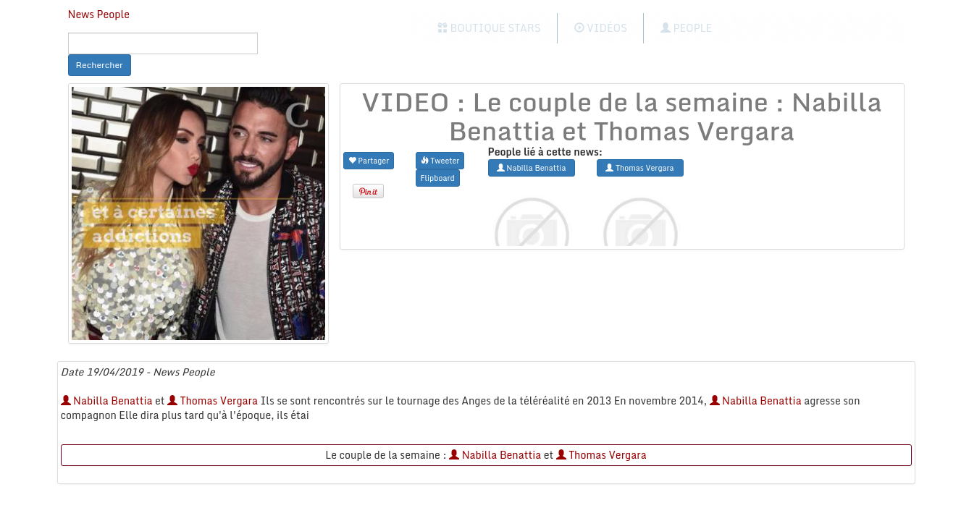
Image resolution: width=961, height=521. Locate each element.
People (686, 28)
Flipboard (438, 177)
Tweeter (440, 160)
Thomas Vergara (212, 400)
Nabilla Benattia (107, 400)
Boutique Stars (489, 28)
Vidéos (600, 28)
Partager (369, 160)
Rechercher (99, 65)
